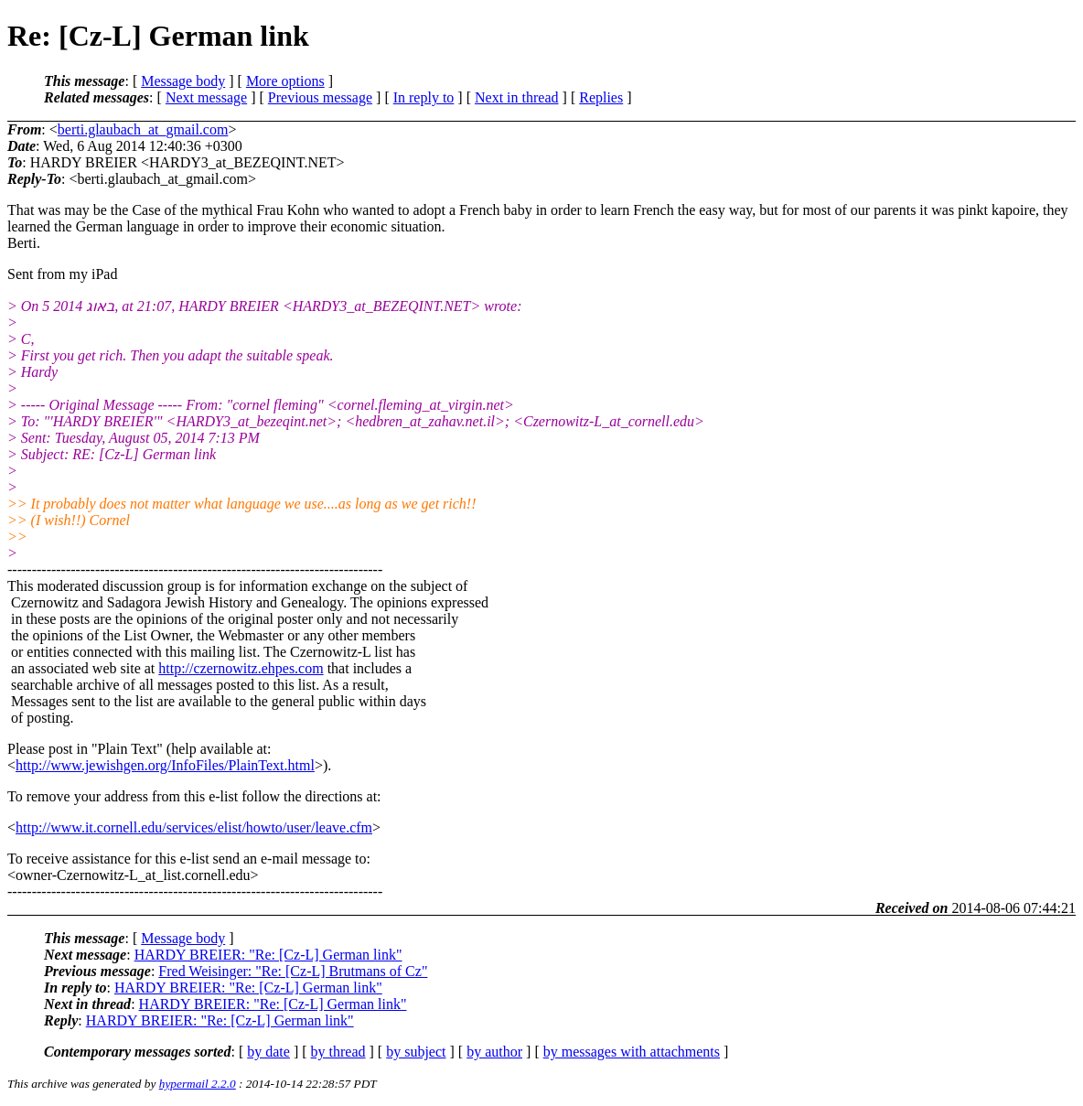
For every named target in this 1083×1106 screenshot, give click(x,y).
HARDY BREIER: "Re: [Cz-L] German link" (268, 954)
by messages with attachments (631, 1051)
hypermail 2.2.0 (197, 1083)
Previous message (320, 97)
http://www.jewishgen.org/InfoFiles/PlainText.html (165, 765)
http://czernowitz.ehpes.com (240, 668)
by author (494, 1051)
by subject (415, 1051)
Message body (183, 81)
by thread (338, 1051)
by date (268, 1051)
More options (285, 81)
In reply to (424, 97)
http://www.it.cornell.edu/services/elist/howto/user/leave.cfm (194, 827)
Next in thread (517, 97)
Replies (601, 97)
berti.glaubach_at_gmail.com (143, 129)
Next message (206, 97)
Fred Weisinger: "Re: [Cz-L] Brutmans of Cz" (292, 971)
